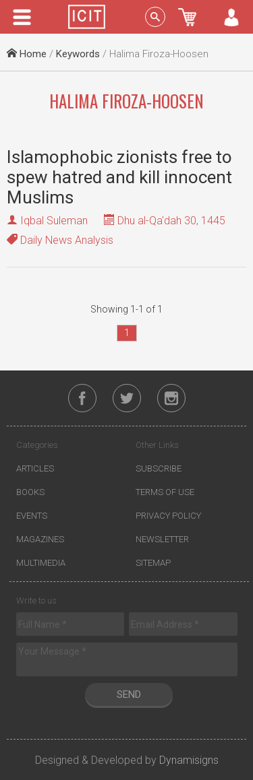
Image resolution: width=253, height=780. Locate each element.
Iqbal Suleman (54, 220)
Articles (35, 468)
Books (30, 492)
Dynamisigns (189, 760)
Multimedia (40, 563)
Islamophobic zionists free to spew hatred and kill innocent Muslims (119, 177)
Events (31, 516)
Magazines (40, 539)
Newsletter (162, 539)
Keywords (78, 54)
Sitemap (153, 563)
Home (27, 54)
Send (129, 694)
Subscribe (158, 468)
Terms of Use (165, 492)
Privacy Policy (168, 516)
